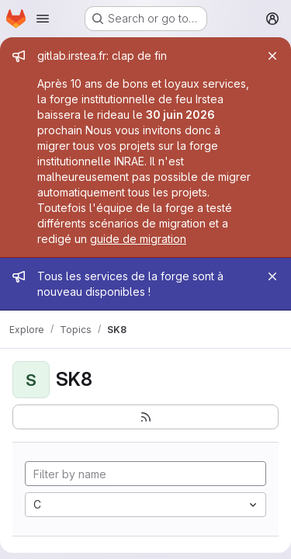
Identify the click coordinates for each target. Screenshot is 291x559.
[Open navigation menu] (42, 18)
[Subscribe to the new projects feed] (145, 416)
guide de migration (138, 238)
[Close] (272, 56)
